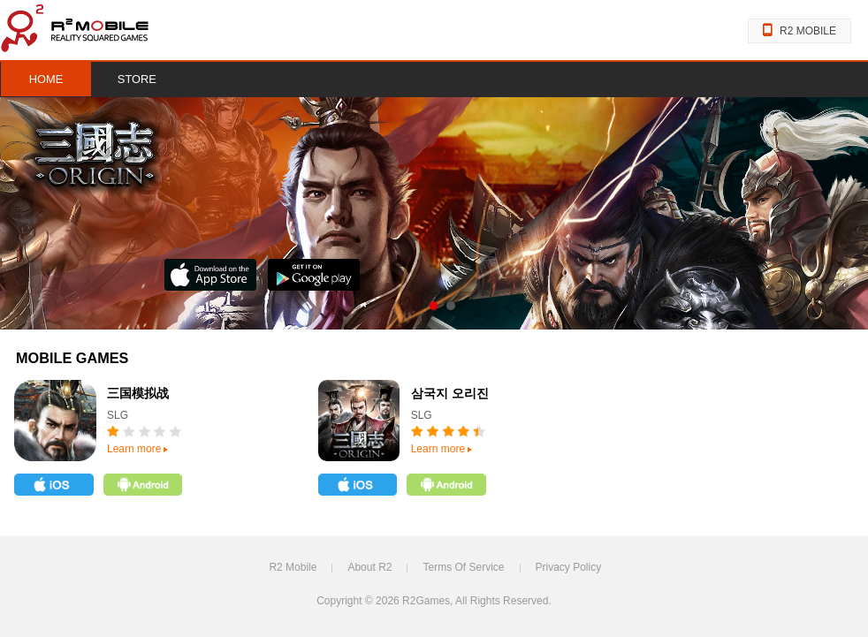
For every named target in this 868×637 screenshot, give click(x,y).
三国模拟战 (138, 393)
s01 (434, 305)
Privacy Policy (569, 567)
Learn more (137, 449)
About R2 (369, 567)
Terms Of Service (463, 567)
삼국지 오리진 (450, 393)
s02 (450, 305)
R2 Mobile (292, 567)
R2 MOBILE (799, 30)
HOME (46, 79)
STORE (137, 79)
